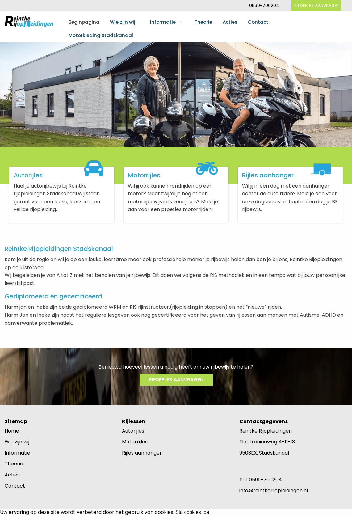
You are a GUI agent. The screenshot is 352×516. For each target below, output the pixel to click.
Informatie (163, 22)
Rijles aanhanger (142, 452)
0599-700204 (264, 5)
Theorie (203, 22)
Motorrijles (135, 441)
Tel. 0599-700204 (260, 479)
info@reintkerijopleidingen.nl (273, 490)
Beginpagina (84, 22)
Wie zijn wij (122, 22)
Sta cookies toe (192, 512)
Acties (230, 22)
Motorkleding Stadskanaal (101, 35)
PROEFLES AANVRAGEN (317, 5)
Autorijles (133, 430)
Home (12, 430)
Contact (258, 22)
